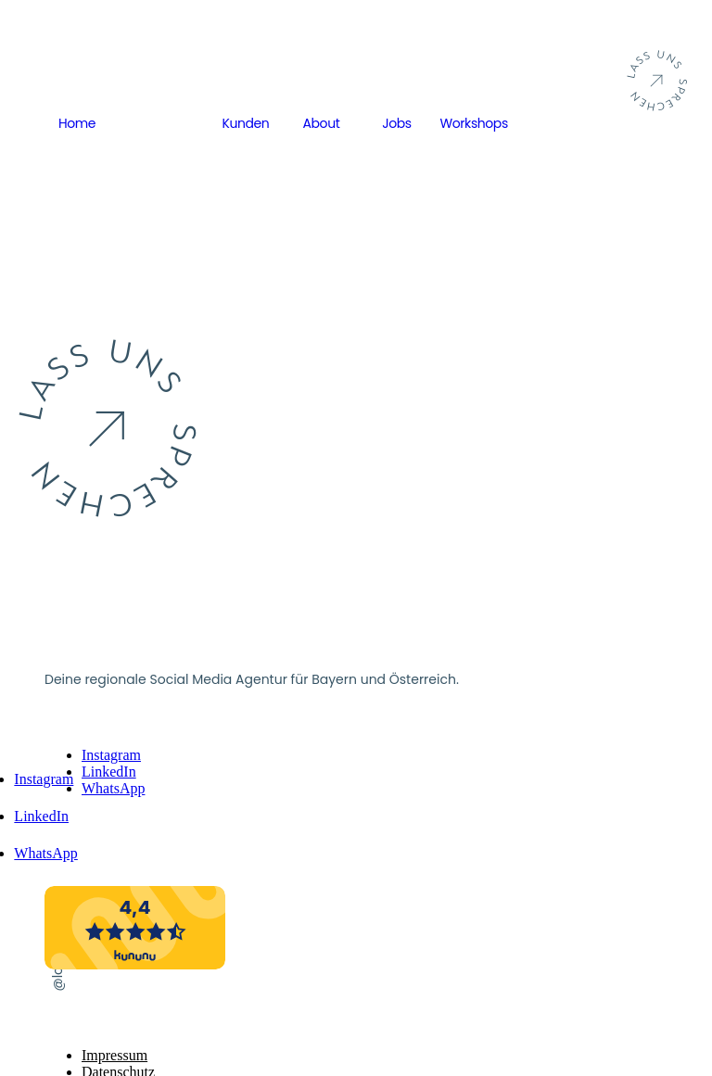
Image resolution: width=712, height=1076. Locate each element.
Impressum (114, 1055)
